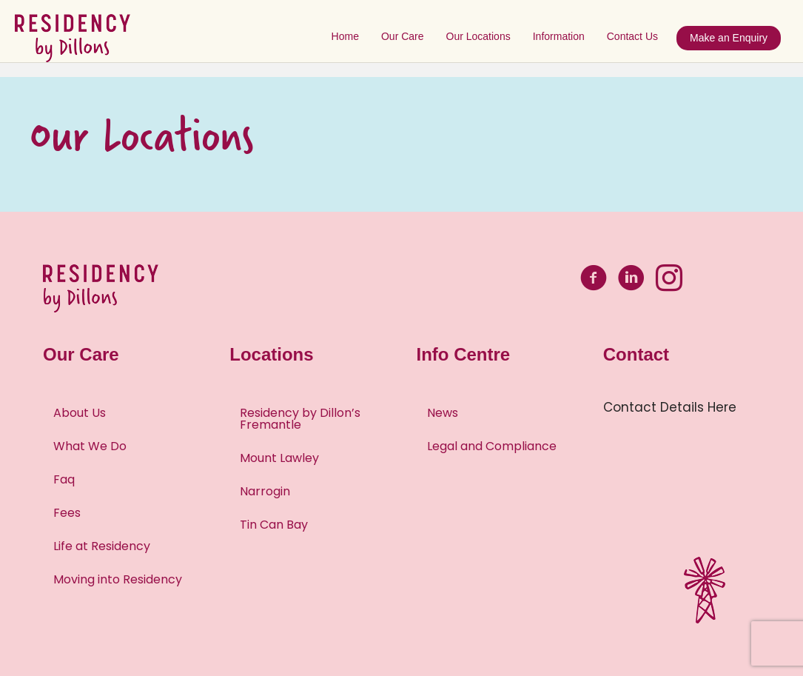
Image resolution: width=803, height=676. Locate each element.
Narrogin (265, 491)
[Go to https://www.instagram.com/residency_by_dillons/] (669, 280)
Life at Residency (101, 546)
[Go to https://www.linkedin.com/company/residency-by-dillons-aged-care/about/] (631, 280)
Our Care (406, 36)
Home (349, 36)
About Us (79, 412)
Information (562, 36)
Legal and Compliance (492, 446)
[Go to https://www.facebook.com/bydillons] (593, 280)
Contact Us (636, 36)
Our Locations (481, 36)
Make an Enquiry (732, 38)
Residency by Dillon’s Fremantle (300, 418)
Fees (67, 512)
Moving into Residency (117, 579)
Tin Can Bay (274, 524)
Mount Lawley (279, 457)
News (442, 412)
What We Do (90, 446)
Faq (64, 479)
